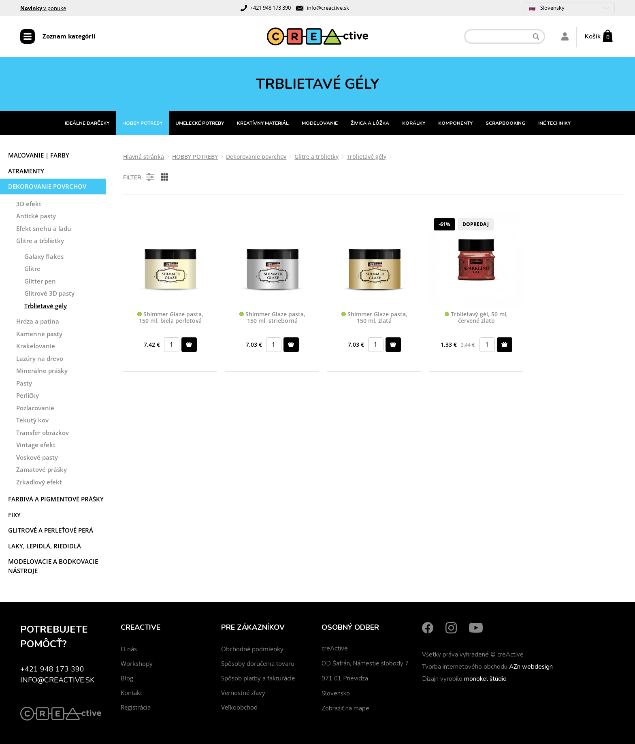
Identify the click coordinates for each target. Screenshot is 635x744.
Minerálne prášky (42, 371)
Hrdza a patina (37, 321)
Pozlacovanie (35, 408)
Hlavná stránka (143, 156)
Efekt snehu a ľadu (43, 228)
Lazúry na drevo (39, 358)
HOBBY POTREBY (142, 123)
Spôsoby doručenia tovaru (257, 663)
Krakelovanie (35, 346)
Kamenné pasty (39, 334)
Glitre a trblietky (40, 241)
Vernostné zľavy (243, 693)
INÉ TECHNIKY (554, 123)
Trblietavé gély (45, 306)
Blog (127, 678)
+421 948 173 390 (270, 7)
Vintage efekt (35, 445)
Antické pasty (36, 216)
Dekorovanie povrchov (47, 186)
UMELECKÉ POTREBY (199, 123)
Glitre (32, 268)
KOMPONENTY (455, 123)
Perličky (27, 395)
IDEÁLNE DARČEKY (87, 123)
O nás (129, 649)
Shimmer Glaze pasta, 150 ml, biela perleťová (170, 317)
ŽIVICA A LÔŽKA (370, 123)
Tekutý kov (32, 420)
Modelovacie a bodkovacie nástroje (53, 566)
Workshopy (137, 663)
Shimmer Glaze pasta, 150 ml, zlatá (374, 317)
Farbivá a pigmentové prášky (56, 499)
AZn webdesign (531, 667)
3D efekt (28, 204)
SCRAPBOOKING (505, 123)
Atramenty (26, 171)
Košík (593, 36)
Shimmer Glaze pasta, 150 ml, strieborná (272, 317)
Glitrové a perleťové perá (50, 530)
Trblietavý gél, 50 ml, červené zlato (476, 317)
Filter (139, 177)
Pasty (24, 383)
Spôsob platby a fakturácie (258, 678)
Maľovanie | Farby (38, 155)
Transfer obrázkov (42, 432)
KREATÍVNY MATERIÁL (263, 123)
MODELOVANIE (320, 123)
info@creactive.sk (328, 7)
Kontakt (131, 693)
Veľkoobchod (239, 707)
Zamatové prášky (41, 469)
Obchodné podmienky (252, 649)
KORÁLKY (413, 123)
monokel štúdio (485, 679)
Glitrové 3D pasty (49, 293)
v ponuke (43, 8)
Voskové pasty (37, 457)
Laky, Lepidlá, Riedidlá (44, 546)
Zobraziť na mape (345, 708)
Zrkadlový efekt (39, 482)
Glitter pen (40, 281)
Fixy (14, 515)
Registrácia (136, 707)
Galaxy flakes (44, 256)
